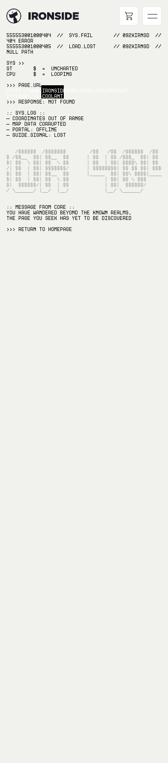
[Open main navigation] (152, 16)
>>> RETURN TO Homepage (39, 229)
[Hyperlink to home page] (13, 16)
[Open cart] (128, 16)
